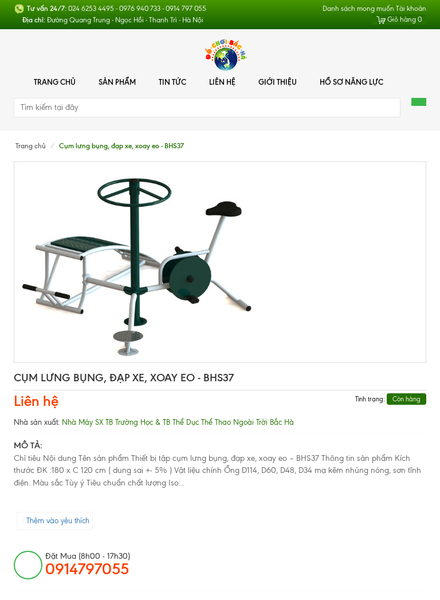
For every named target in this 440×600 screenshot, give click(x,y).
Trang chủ (55, 81)
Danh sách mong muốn (358, 9)
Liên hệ (222, 81)
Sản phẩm (117, 81)
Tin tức (172, 81)
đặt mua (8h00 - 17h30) (87, 564)
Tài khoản (411, 9)
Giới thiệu (277, 81)
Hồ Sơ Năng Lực (351, 81)
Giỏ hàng (399, 19)
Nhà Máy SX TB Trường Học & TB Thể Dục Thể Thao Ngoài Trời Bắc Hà (178, 422)
